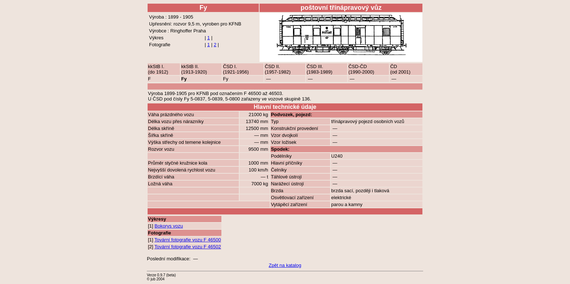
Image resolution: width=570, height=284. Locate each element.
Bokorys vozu (168, 226)
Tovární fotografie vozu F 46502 (187, 246)
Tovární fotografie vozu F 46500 (187, 239)
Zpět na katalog (285, 265)
